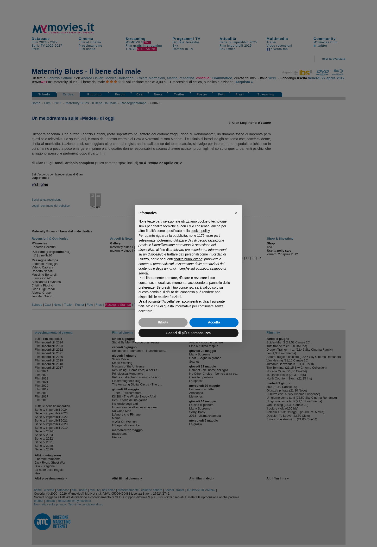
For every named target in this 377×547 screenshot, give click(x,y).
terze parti (213, 235)
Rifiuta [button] (163, 322)
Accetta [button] (214, 322)
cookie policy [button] (200, 231)
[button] (236, 213)
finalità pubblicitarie (188, 259)
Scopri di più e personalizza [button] (188, 333)
